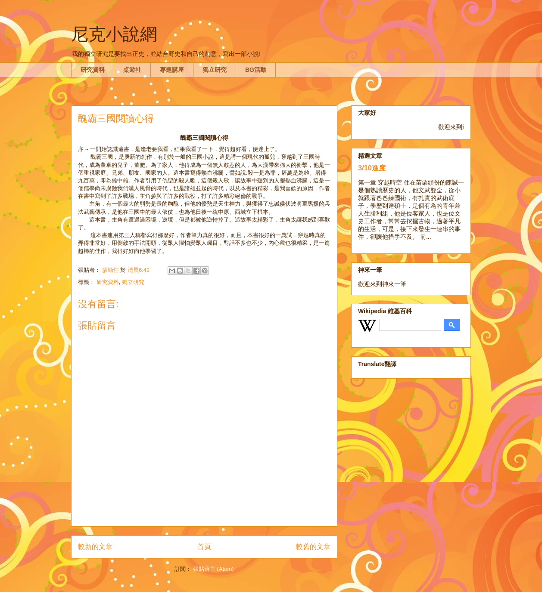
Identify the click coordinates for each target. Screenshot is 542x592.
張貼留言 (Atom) (213, 569)
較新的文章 (95, 546)
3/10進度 (372, 168)
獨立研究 (214, 69)
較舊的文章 (313, 546)
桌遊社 (132, 69)
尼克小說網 (114, 34)
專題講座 (172, 69)
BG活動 (255, 69)
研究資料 (93, 69)
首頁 (204, 546)
